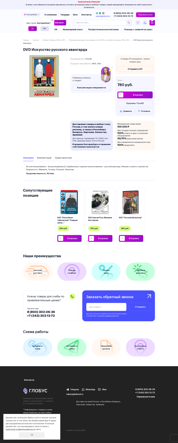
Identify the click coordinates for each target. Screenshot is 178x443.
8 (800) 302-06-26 (123, 13)
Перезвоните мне (146, 397)
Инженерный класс (73, 29)
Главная (26, 40)
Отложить (145, 111)
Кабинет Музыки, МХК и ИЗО (54, 40)
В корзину (138, 95)
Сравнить (127, 111)
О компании (50, 15)
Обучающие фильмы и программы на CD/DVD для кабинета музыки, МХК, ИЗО (99, 40)
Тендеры (64, 15)
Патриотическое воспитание (103, 29)
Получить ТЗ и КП (135, 103)
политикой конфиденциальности (108, 316)
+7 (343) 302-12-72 (123, 16)
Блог (75, 15)
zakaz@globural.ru (103, 16)
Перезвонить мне (145, 15)
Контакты (86, 15)
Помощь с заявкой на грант (138, 29)
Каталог (59, 23)
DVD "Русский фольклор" (130, 218)
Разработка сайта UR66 (75, 430)
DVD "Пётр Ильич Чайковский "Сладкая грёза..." (67, 220)
